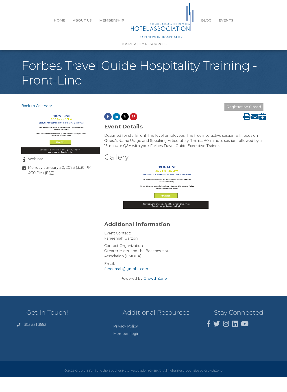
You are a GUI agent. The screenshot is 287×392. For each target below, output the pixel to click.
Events (199, 20)
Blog (179, 20)
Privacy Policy (125, 322)
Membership (84, 20)
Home (32, 20)
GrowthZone (155, 270)
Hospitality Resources (237, 20)
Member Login (126, 330)
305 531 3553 (35, 318)
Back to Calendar (36, 98)
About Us (55, 20)
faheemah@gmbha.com (126, 261)
